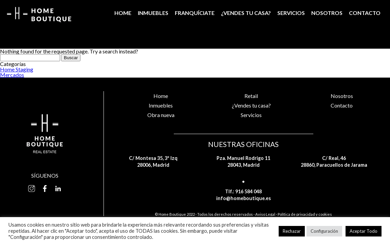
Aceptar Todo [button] (363, 231)
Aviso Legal (265, 214)
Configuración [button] (324, 231)
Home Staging (16, 69)
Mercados (12, 74)
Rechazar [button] (292, 231)
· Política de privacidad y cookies (304, 214)
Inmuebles (153, 13)
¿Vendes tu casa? (246, 13)
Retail (251, 96)
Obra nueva (160, 115)
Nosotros (326, 13)
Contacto (364, 13)
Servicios (291, 13)
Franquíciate (195, 13)
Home (122, 13)
